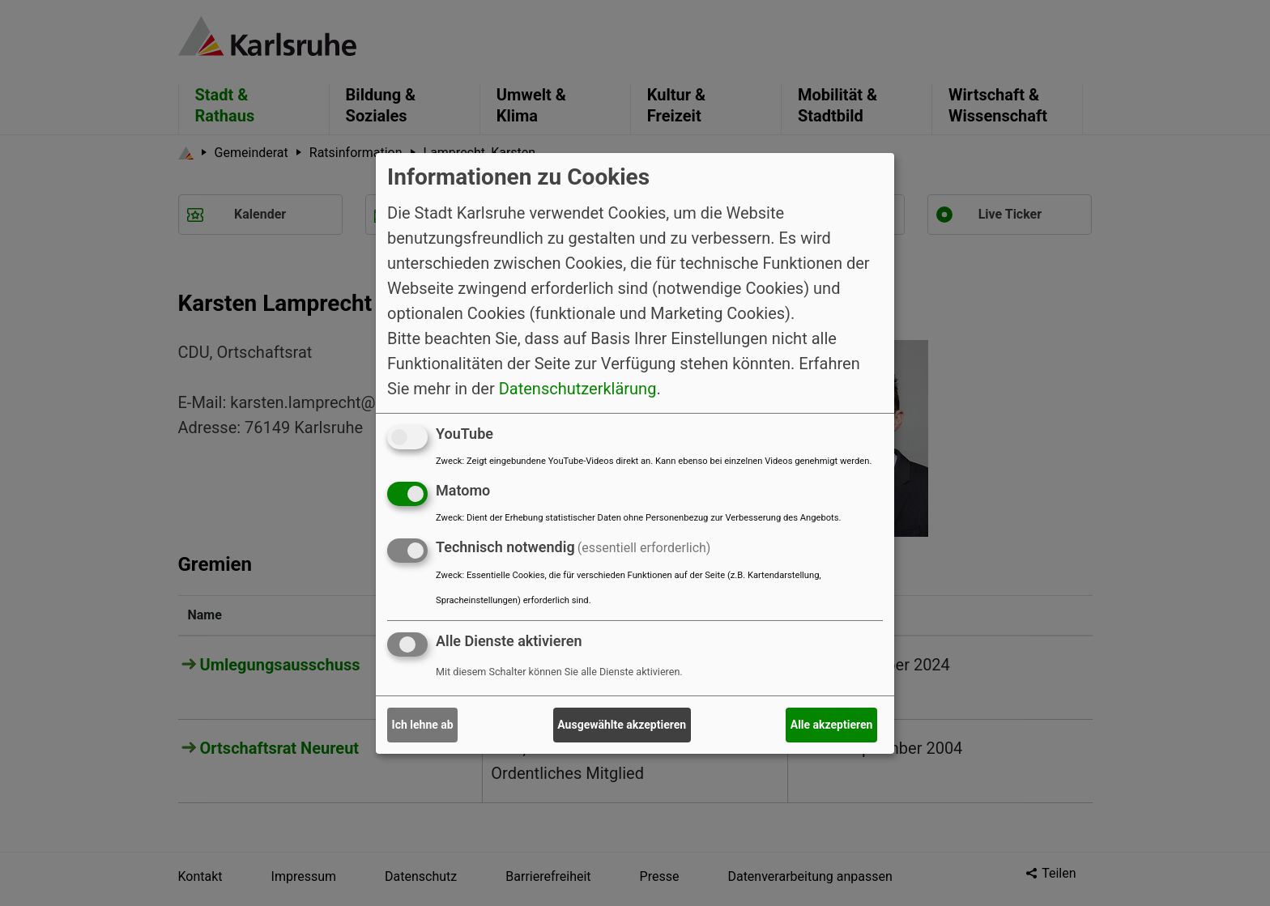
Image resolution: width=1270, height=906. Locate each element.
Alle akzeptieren (832, 724)
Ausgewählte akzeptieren (621, 724)
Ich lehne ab (423, 724)
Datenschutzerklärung (578, 388)
